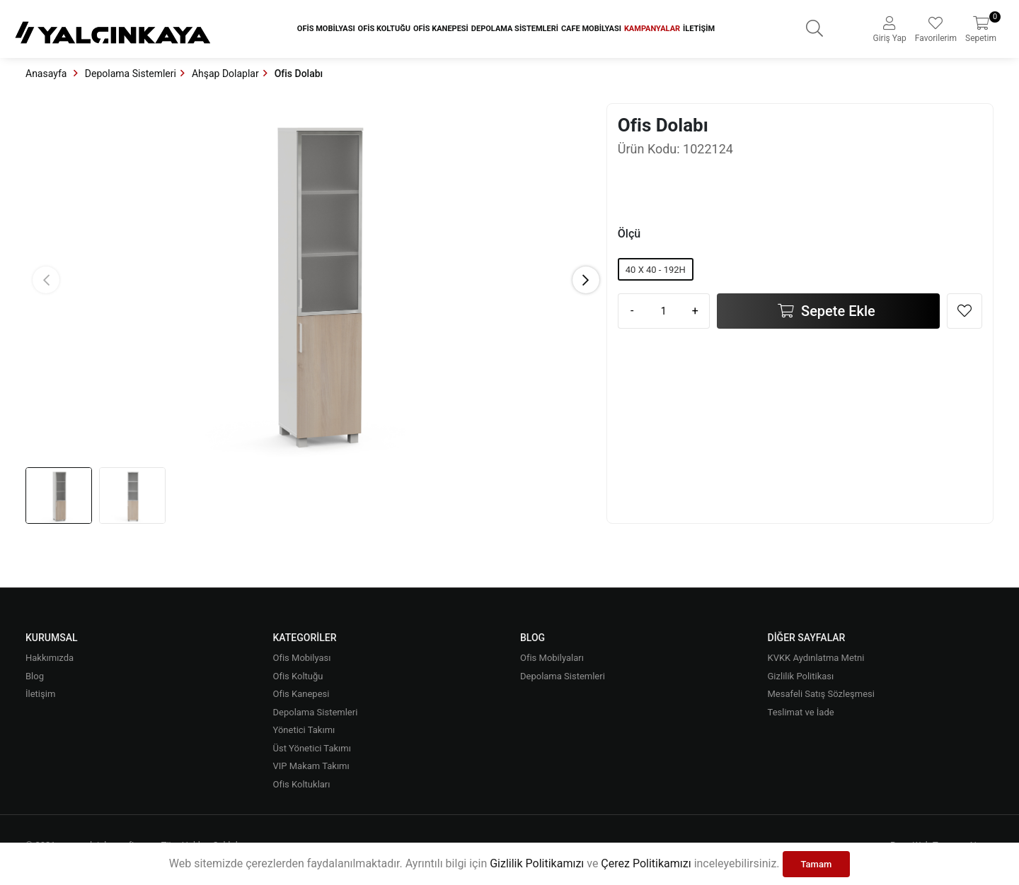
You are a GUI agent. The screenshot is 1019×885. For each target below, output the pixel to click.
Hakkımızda (49, 657)
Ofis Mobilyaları (552, 657)
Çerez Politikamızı (646, 863)
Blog (34, 676)
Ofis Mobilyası (326, 28)
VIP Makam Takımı (311, 766)
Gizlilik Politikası (801, 676)
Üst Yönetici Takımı (312, 748)
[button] (585, 279)
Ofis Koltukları (301, 784)
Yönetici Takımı (304, 730)
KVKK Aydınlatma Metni (816, 657)
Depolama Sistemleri (514, 28)
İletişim (699, 28)
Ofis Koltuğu (384, 28)
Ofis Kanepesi (440, 28)
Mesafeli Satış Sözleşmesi (821, 693)
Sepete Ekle (836, 311)
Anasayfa (47, 73)
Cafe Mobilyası (591, 28)
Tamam (816, 864)
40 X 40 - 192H (656, 269)
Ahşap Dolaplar (225, 73)
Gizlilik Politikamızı (537, 863)
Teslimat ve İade (801, 712)
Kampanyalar (652, 28)
